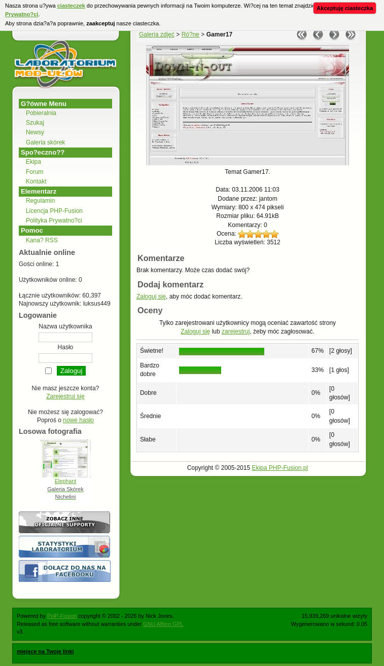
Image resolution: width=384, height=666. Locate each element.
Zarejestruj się (65, 396)
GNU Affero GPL (163, 624)
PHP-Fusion (62, 616)
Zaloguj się (151, 296)
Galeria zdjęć (156, 34)
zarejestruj (236, 331)
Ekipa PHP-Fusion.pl (280, 467)
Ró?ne (190, 34)
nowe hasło (78, 420)
